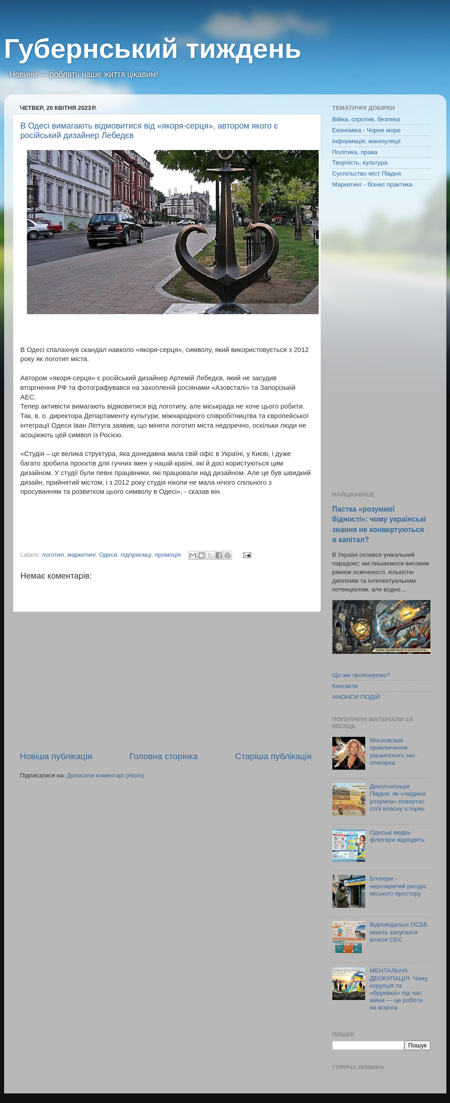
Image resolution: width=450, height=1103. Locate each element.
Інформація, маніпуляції (366, 141)
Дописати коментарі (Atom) (105, 775)
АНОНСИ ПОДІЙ (356, 697)
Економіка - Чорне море (366, 130)
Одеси (108, 554)
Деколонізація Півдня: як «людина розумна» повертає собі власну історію (397, 797)
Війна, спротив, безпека (366, 119)
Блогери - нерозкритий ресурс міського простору (398, 885)
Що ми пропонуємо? (361, 675)
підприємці (136, 554)
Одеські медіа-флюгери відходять (397, 836)
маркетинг (81, 554)
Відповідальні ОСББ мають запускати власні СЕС (399, 931)
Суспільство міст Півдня (366, 173)
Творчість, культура (360, 162)
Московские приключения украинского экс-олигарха (393, 751)
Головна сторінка (163, 756)
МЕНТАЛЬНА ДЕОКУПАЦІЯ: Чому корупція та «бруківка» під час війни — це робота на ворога (399, 989)
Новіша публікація (56, 756)
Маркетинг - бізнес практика (372, 184)
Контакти (345, 686)
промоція (168, 554)
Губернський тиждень (153, 48)
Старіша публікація (273, 756)
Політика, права (355, 152)
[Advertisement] (166, 681)
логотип (53, 554)
